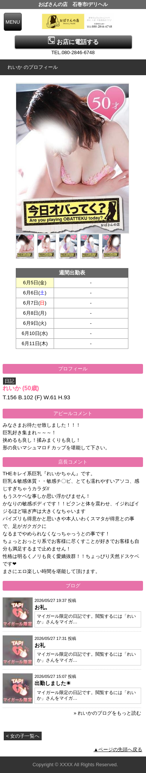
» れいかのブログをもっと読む (107, 713)
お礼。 (42, 607)
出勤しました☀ (53, 683)
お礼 (40, 645)
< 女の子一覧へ (22, 736)
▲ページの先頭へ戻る (117, 749)
